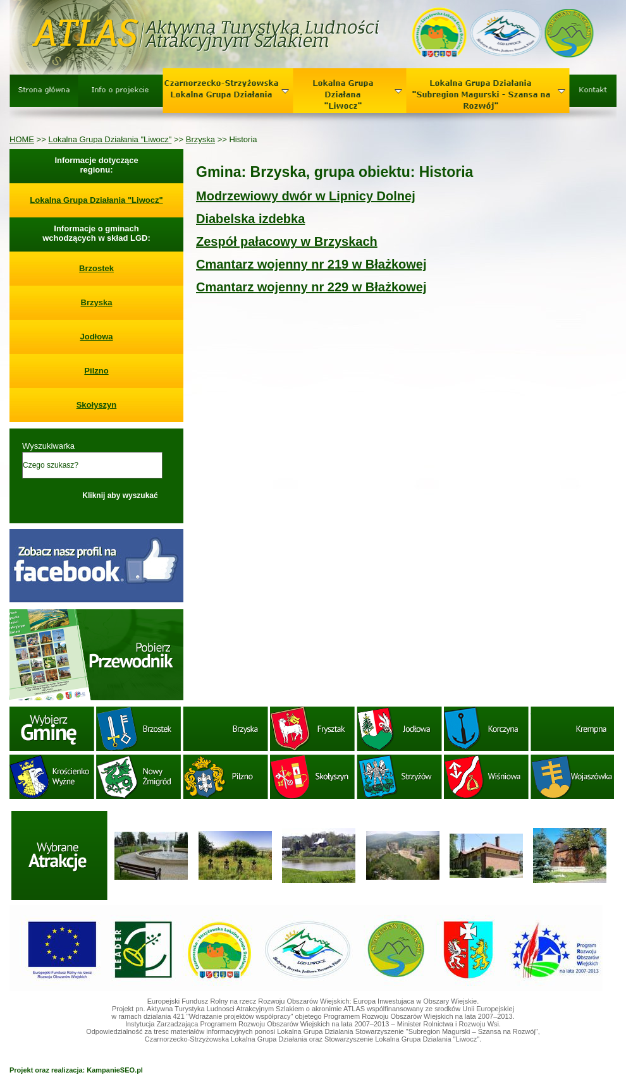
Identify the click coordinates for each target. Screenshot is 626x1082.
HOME (21, 139)
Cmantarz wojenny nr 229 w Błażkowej (311, 287)
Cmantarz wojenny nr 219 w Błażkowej (311, 264)
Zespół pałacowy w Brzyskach (286, 241)
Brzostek (96, 268)
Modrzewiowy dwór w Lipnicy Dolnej (305, 196)
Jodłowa (96, 336)
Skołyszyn (97, 405)
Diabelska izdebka (250, 219)
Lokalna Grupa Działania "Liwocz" (109, 139)
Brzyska (200, 139)
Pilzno (96, 370)
